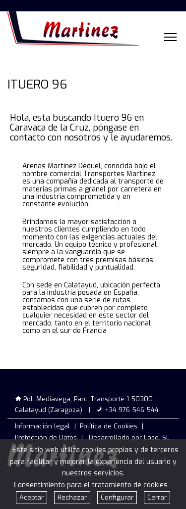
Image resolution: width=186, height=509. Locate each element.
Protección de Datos (46, 437)
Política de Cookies (108, 426)
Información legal (42, 426)
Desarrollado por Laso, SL (129, 437)
